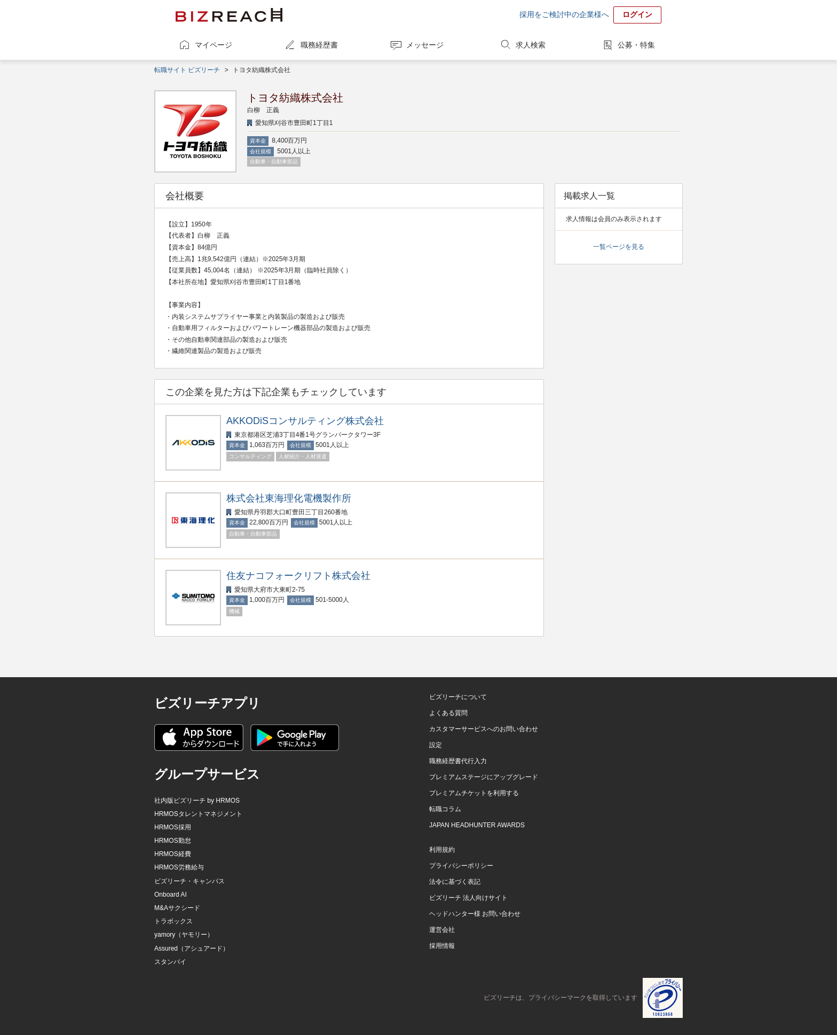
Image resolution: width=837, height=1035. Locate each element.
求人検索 (531, 45)
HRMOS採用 (172, 827)
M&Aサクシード (177, 908)
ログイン (637, 14)
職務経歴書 (319, 45)
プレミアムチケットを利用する (474, 793)
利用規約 (442, 849)
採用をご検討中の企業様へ (564, 14)
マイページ (213, 45)
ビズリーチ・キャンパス (189, 881)
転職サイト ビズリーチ (187, 70)
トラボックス (173, 921)
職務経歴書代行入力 (458, 761)
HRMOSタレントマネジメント (198, 814)
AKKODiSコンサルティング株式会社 (305, 420)
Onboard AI (170, 894)
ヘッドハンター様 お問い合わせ (474, 914)
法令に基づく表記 (454, 881)
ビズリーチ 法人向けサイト (468, 897)
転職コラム (445, 809)
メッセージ (425, 45)
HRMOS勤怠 (172, 840)
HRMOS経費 (172, 854)
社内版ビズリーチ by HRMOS (197, 800)
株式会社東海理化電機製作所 (288, 498)
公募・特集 (636, 45)
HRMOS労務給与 (179, 867)
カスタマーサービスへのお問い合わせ (483, 729)
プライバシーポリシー (461, 865)
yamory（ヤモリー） (184, 934)
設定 (435, 745)
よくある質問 (448, 713)
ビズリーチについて (458, 697)
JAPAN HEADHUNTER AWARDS (477, 825)
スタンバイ (170, 962)
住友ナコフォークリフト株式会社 (298, 575)
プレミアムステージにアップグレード (483, 777)
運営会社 (442, 930)
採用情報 (442, 946)
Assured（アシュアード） (191, 948)
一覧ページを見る (618, 246)
